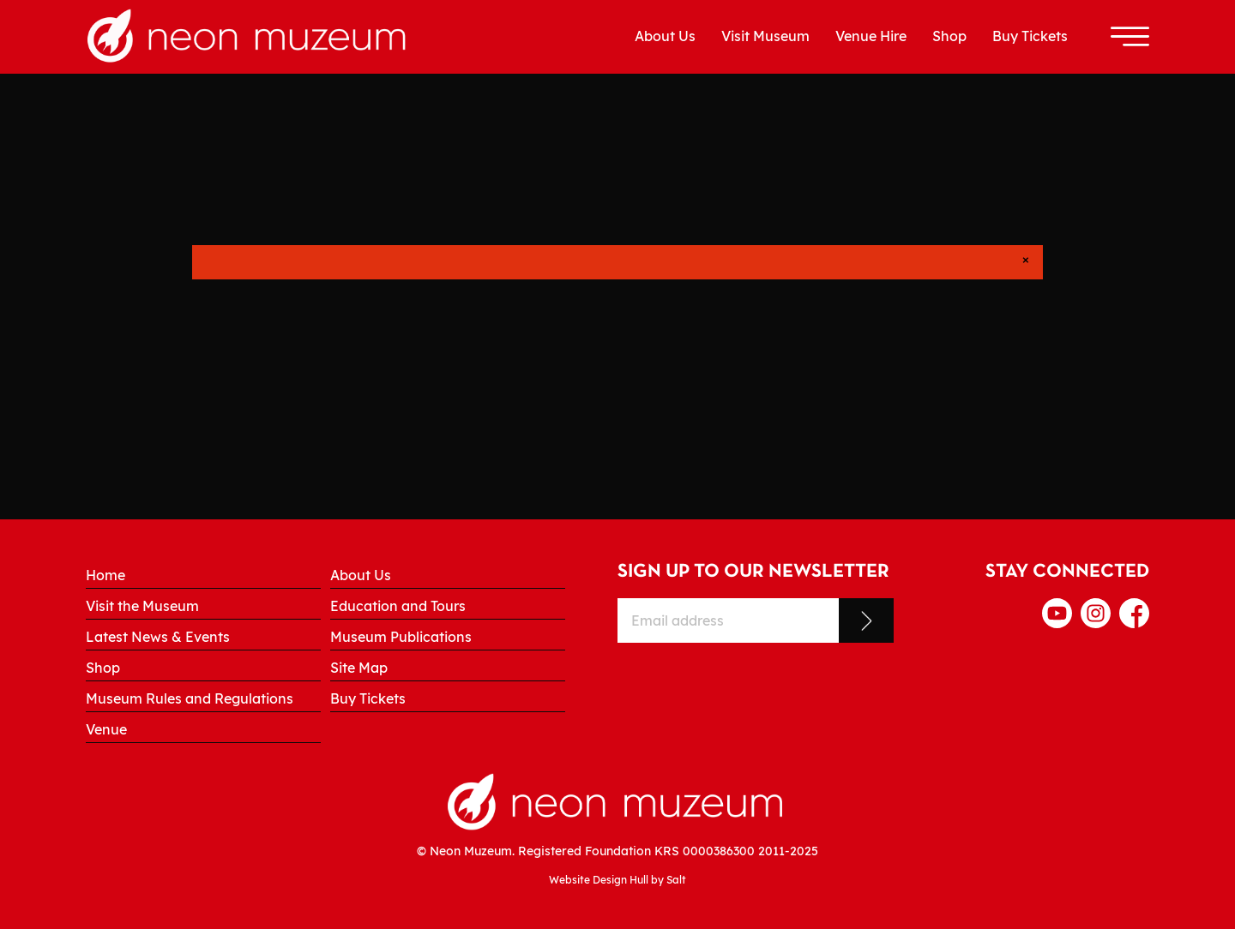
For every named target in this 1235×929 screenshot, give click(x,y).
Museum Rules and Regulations (189, 698)
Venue (106, 729)
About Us (665, 36)
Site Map (359, 667)
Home (105, 575)
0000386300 (719, 850)
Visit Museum (765, 36)
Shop (949, 36)
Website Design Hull (598, 879)
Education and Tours (398, 605)
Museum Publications (401, 636)
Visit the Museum (142, 605)
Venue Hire (871, 36)
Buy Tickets (1030, 36)
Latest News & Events (158, 636)
